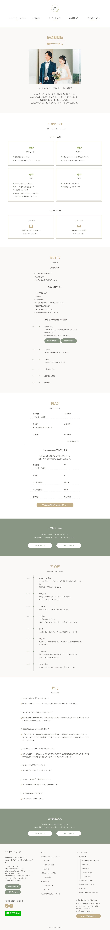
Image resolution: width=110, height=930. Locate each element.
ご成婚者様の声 (48, 885)
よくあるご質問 (86, 876)
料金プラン (85, 868)
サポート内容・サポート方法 (90, 860)
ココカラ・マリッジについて (50, 857)
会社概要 (46, 869)
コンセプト (47, 861)
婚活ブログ (47, 889)
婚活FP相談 (82, 888)
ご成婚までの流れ (87, 872)
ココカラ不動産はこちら (88, 916)
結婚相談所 (82, 856)
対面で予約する (69, 341)
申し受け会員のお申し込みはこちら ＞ (55, 505)
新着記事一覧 (45, 881)
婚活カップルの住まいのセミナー (89, 892)
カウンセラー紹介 (49, 865)
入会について (86, 864)
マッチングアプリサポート (87, 880)
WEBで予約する (52, 341)
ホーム (43, 852)
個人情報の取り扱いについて (50, 894)
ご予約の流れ (47, 877)
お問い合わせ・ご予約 (48, 873)
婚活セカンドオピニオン (86, 884)
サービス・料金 (81, 852)
